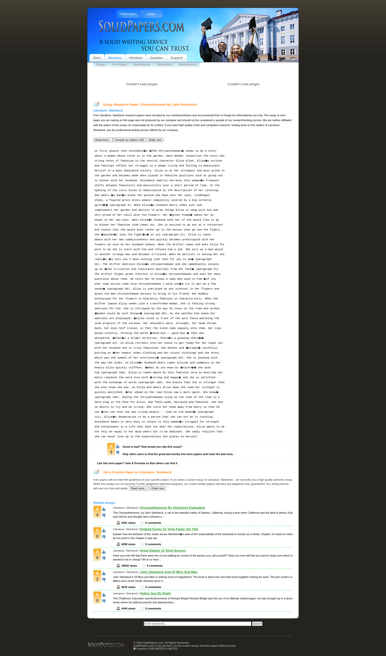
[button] (103, 140)
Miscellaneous (187, 64)
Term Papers (119, 64)
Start (97, 58)
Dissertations (165, 64)
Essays (100, 64)
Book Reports (142, 64)
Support (177, 58)
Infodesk (135, 58)
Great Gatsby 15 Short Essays (163, 550)
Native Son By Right (155, 593)
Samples (156, 58)
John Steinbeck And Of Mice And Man (168, 572)
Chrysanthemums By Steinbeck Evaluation (172, 507)
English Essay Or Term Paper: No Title (169, 529)
